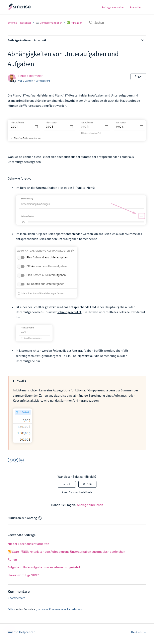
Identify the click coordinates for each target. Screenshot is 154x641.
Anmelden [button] (136, 7)
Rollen (12, 559)
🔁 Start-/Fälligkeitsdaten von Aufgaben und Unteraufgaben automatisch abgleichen (66, 552)
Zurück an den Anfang (25, 518)
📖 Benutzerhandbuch (49, 22)
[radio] (67, 484)
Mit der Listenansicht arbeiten (28, 544)
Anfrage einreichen (113, 7)
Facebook (10, 460)
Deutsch (137, 632)
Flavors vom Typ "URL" (23, 575)
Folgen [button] (138, 76)
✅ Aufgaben (74, 22)
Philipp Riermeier (30, 76)
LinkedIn (21, 460)
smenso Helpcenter (19, 22)
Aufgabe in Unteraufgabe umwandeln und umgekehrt (44, 567)
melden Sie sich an (25, 609)
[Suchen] (116, 22)
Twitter (15, 460)
